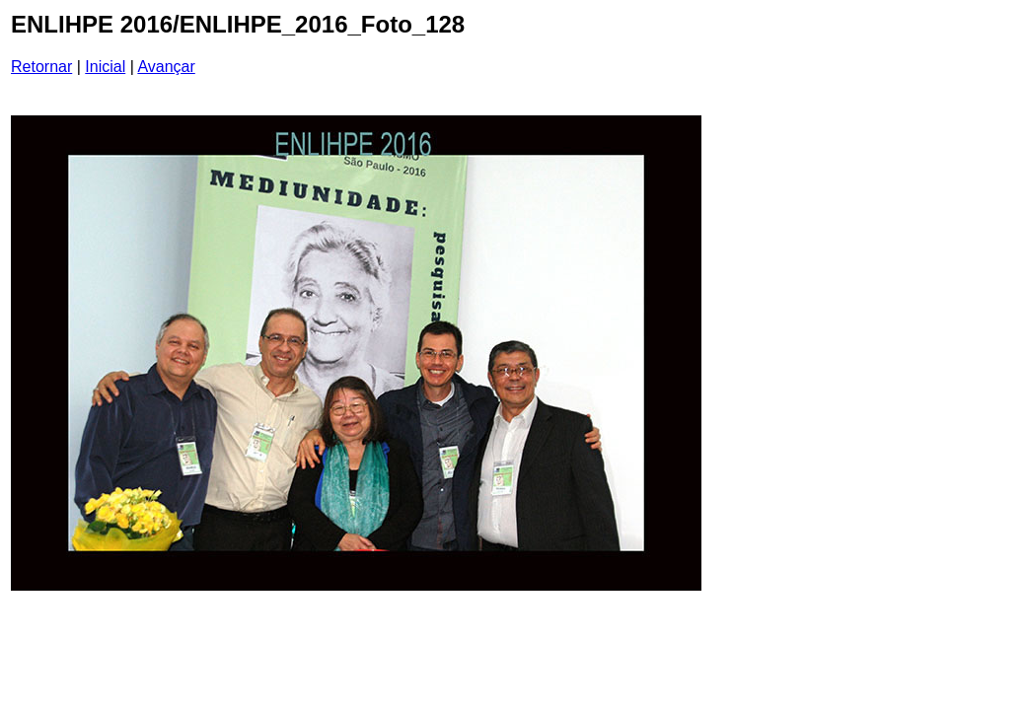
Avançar (165, 66)
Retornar (41, 66)
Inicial (105, 66)
